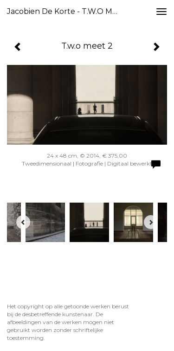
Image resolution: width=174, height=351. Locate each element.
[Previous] (23, 222)
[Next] (151, 222)
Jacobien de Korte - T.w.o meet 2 (66, 11)
